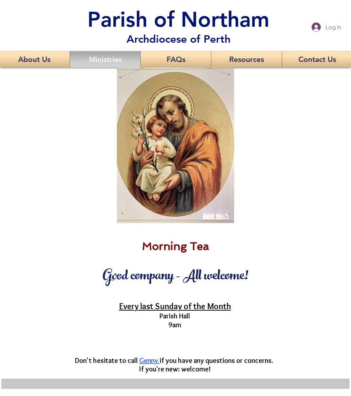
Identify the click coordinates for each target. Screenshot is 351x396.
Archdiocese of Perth (178, 39)
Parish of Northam (178, 19)
